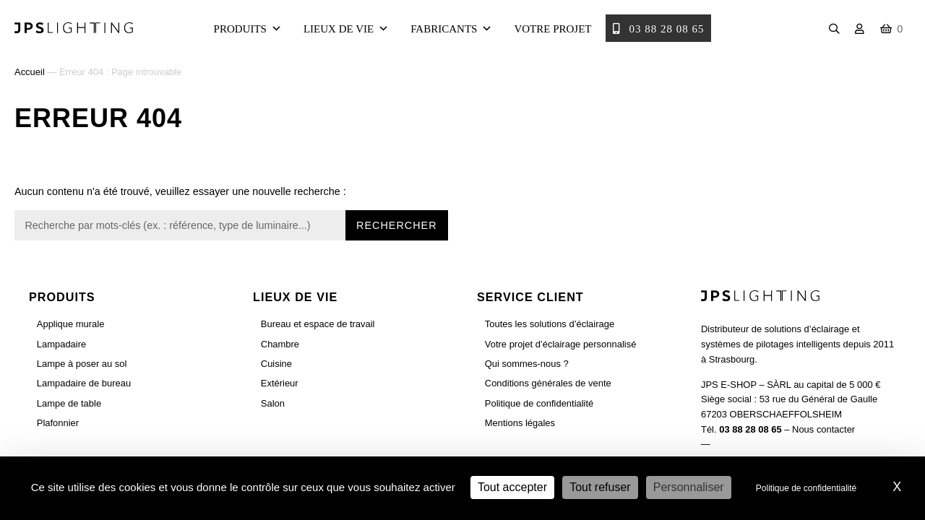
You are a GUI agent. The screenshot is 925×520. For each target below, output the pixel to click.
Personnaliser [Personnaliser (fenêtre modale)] (688, 487)
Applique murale (71, 323)
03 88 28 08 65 (658, 29)
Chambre (280, 344)
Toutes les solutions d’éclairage (549, 323)
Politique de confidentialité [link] (806, 488)
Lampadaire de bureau (84, 383)
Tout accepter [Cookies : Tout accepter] (512, 487)
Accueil (29, 71)
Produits (248, 28)
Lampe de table (69, 403)
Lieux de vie (346, 28)
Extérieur (279, 383)
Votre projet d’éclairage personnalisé (561, 344)
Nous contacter (823, 429)
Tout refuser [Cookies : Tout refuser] (599, 487)
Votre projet (552, 29)
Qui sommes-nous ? (527, 363)
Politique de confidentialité (539, 403)
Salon (273, 403)
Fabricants (451, 28)
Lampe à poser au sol (82, 363)
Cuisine (276, 363)
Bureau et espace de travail (318, 323)
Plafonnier (58, 422)
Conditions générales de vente (548, 383)
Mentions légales (520, 422)
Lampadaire (61, 344)
